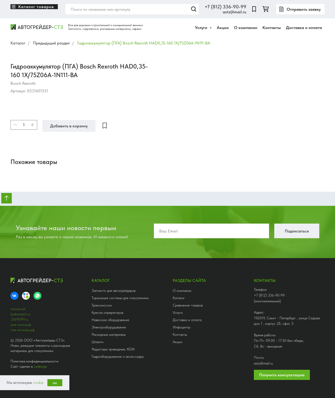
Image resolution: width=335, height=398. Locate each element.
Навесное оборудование (110, 320)
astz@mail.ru (234, 11)
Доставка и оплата (304, 27)
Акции (223, 27)
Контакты (272, 27)
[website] (254, 9)
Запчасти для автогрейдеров (114, 290)
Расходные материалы (109, 334)
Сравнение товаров (188, 305)
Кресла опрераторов (107, 312)
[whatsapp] (37, 296)
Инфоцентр (181, 327)
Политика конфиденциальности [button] (34, 361)
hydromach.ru (20, 314)
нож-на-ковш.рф (22, 330)
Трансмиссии (102, 305)
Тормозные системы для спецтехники (120, 298)
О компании (245, 27)
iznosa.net (17, 309)
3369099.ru (19, 319)
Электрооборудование (109, 327)
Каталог (17, 43)
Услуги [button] (201, 27)
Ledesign (40, 366)
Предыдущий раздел (51, 43)
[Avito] (26, 296)
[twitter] (266, 9)
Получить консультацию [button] (282, 374)
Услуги (178, 312)
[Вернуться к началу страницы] (6, 198)
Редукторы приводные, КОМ (113, 349)
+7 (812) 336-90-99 (225, 6)
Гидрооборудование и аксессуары (118, 356)
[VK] (14, 296)
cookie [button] (38, 382)
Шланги (97, 342)
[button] (300, 9)
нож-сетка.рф (20, 324)
